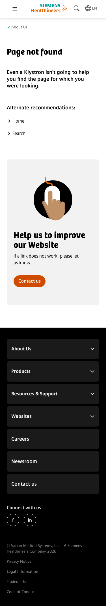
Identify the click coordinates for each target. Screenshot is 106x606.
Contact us (29, 281)
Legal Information (22, 571)
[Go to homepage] (49, 9)
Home (18, 121)
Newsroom (24, 461)
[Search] (77, 8)
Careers (20, 439)
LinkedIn (30, 520)
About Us (19, 27)
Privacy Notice (19, 561)
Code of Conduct (21, 591)
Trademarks (17, 581)
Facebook (13, 520)
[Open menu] (15, 9)
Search (18, 133)
